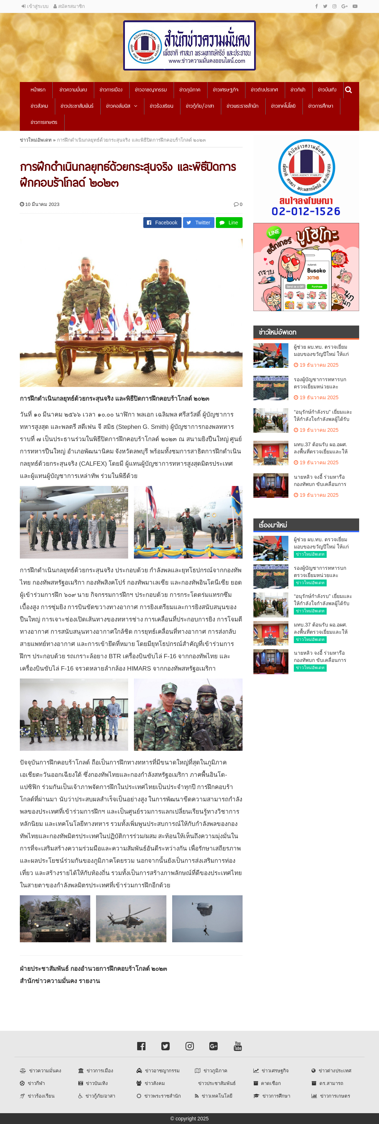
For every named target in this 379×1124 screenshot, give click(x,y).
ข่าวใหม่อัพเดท (36, 140)
